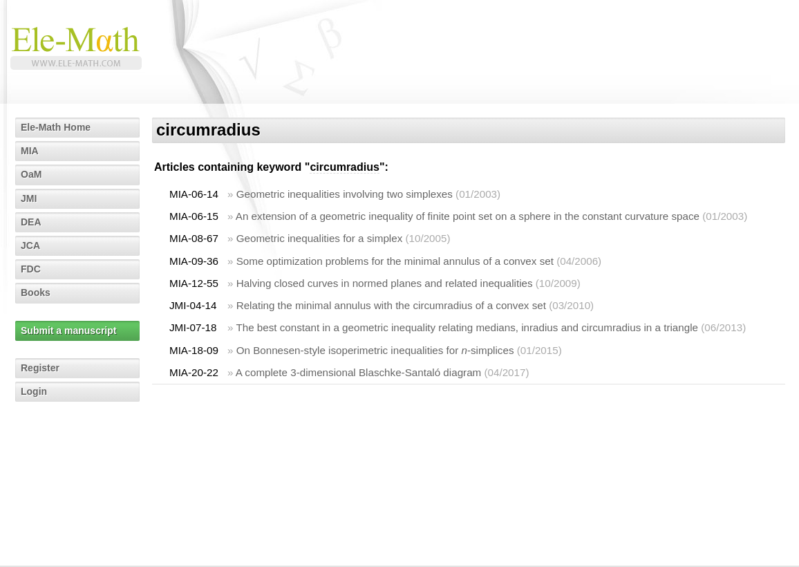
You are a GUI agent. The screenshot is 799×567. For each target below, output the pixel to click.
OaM (31, 174)
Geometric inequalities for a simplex (319, 238)
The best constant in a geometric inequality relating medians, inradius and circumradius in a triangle (467, 327)
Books (35, 292)
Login (34, 391)
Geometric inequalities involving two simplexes (344, 194)
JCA (30, 245)
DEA (31, 221)
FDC (31, 269)
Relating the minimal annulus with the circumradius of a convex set (391, 305)
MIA (30, 150)
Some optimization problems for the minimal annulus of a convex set (395, 261)
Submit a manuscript (68, 330)
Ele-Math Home (56, 127)
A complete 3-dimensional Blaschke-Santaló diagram (358, 372)
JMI (29, 198)
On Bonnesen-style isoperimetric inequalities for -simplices (375, 350)
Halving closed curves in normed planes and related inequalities (384, 283)
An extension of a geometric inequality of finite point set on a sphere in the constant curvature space (467, 216)
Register (40, 367)
